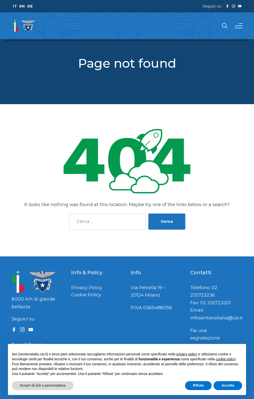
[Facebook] (14, 329)
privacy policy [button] (186, 354)
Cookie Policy (86, 295)
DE (30, 6)
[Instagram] (22, 329)
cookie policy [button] (225, 359)
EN (22, 6)
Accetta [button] (228, 385)
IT (15, 6)
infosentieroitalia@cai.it (216, 318)
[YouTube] (31, 329)
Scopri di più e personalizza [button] (42, 385)
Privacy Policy (86, 287)
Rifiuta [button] (198, 385)
